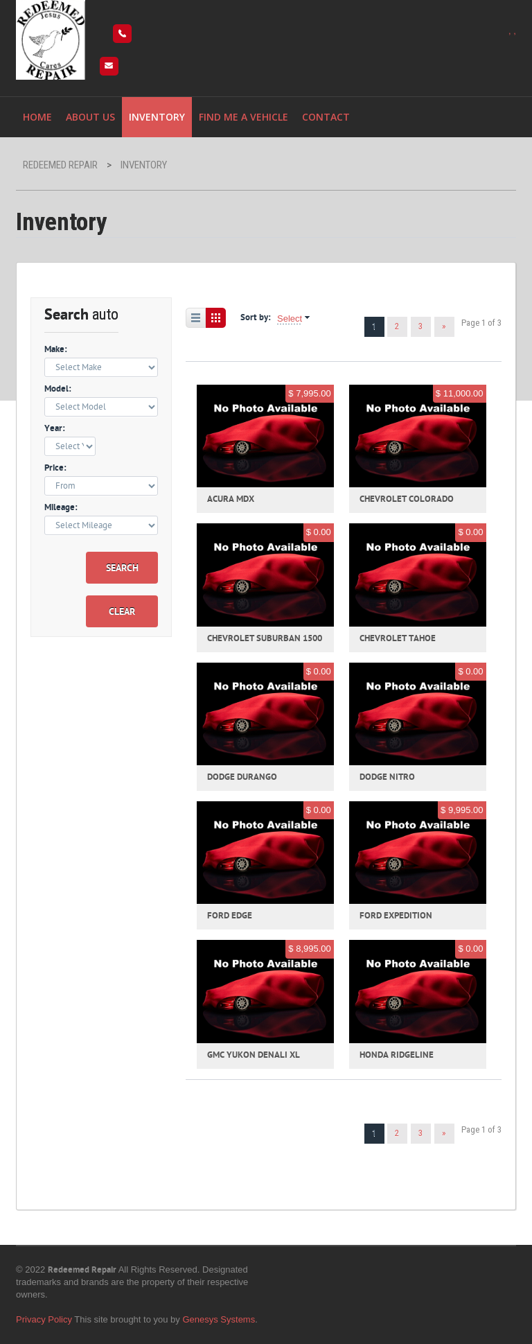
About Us (90, 116)
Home (37, 116)
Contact (326, 116)
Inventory (157, 116)
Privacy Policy (44, 1319)
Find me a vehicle (243, 116)
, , (512, 31)
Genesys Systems (218, 1319)
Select (289, 318)
